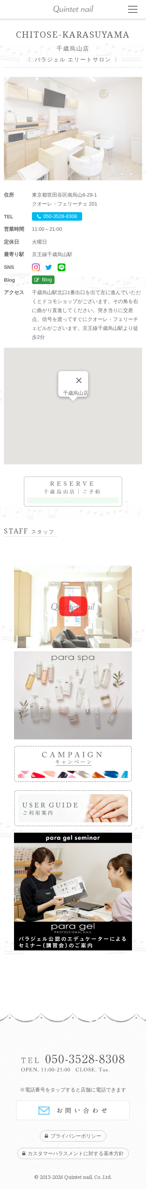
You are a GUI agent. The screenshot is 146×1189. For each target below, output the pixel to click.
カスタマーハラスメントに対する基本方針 (76, 1153)
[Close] (78, 380)
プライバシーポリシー (76, 1136)
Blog (47, 280)
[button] (73, 408)
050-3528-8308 (60, 217)
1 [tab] (112, 174)
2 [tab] (122, 174)
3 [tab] (131, 174)
